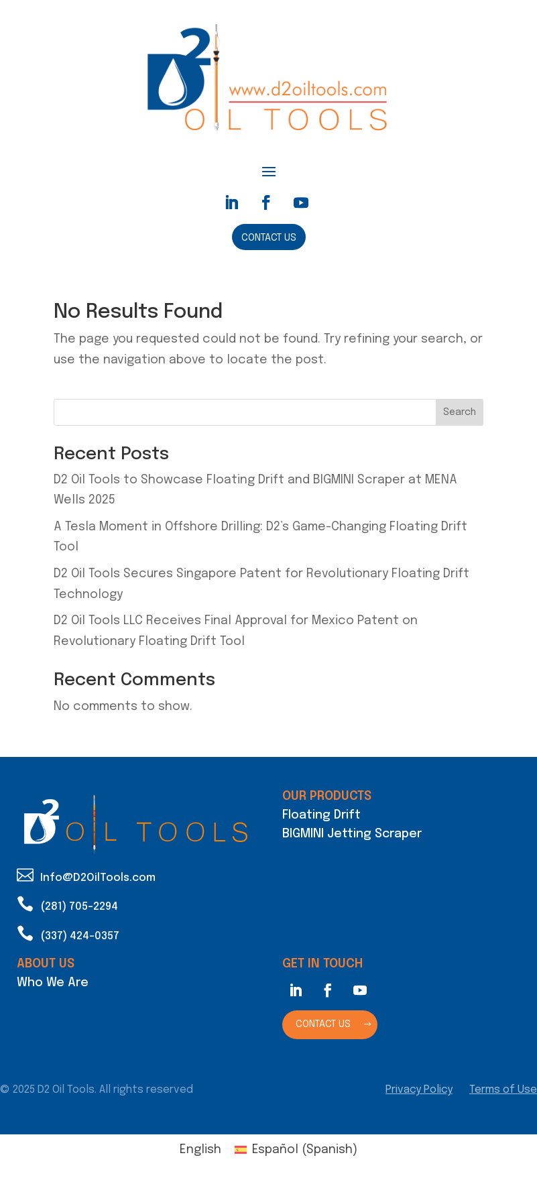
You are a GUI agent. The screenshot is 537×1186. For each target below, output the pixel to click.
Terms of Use (503, 1089)
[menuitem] (200, 1150)
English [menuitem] (200, 1150)
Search (459, 412)
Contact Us (268, 238)
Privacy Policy (419, 1089)
